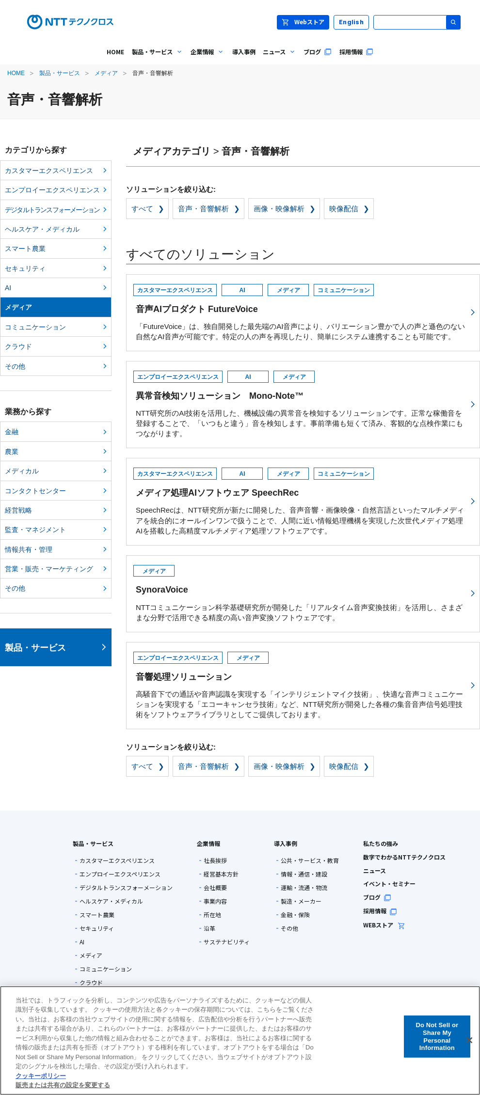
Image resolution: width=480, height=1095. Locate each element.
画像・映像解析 (279, 208)
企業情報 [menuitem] (205, 58)
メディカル (22, 471)
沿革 (209, 928)
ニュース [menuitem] (277, 58)
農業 (11, 451)
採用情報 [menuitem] (356, 51)
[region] (240, 1040)
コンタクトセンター (35, 491)
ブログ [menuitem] (318, 51)
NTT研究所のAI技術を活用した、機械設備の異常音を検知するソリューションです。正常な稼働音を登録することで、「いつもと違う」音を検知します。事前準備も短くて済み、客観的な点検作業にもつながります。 (301, 403)
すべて (142, 208)
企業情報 (208, 843)
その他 (15, 366)
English (351, 22)
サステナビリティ (227, 942)
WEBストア (384, 925)
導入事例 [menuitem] (244, 51)
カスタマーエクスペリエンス (49, 170)
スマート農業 (25, 248)
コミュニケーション (35, 327)
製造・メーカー (301, 901)
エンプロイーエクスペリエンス (52, 190)
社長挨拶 (215, 860)
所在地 (212, 915)
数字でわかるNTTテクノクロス (404, 857)
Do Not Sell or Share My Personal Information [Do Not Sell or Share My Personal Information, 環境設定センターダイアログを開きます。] (437, 1036)
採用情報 (380, 911)
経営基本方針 (221, 874)
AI (8, 288)
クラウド (18, 346)
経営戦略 (18, 510)
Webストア (303, 21)
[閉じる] (469, 1040)
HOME (16, 73)
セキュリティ (25, 268)
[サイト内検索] (417, 22)
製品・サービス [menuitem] (155, 58)
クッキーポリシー (41, 1075)
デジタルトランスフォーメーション (52, 210)
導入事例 (285, 843)
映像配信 (343, 208)
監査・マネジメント (35, 529)
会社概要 (215, 888)
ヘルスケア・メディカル (42, 229)
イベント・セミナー (389, 883)
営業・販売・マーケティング (49, 569)
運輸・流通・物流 (304, 888)
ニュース (374, 870)
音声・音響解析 (203, 208)
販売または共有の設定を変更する (63, 1085)
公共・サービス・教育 (310, 860)
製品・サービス (59, 73)
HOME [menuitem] (115, 51)
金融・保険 (295, 915)
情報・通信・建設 (304, 874)
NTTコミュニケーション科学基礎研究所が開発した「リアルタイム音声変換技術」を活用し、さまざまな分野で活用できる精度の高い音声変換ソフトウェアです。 (301, 592)
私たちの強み (380, 843)
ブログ (377, 897)
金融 (11, 432)
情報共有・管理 (28, 549)
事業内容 (215, 901)
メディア (106, 73)
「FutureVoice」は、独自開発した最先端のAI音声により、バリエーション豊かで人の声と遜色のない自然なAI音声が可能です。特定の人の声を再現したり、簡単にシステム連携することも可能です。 (301, 311)
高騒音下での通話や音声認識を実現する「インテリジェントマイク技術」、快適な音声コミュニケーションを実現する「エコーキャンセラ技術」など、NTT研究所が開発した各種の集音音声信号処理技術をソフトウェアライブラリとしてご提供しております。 (301, 684)
